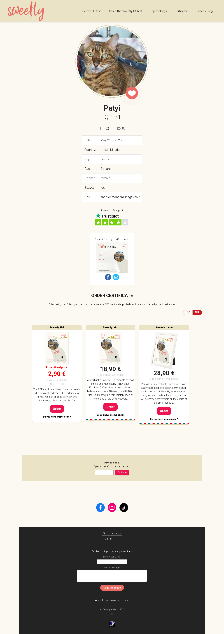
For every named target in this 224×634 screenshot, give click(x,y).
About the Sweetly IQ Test (125, 11)
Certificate (181, 11)
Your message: (112, 567)
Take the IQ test (90, 11)
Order (57, 409)
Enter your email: (112, 556)
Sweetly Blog (204, 11)
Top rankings (158, 11)
